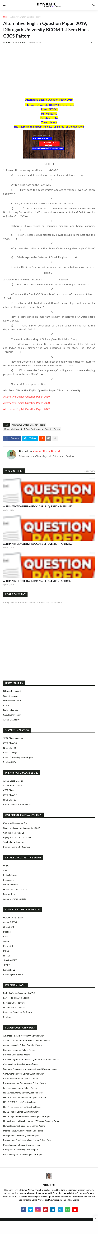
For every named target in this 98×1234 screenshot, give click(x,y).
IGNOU (6, 705)
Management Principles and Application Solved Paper (27, 1140)
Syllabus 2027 (9, 762)
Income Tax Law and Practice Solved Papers (23, 1130)
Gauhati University (11, 696)
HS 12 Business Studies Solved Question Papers (25, 1097)
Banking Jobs (9, 894)
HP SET (6, 955)
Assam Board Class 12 (13, 785)
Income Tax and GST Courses (16, 847)
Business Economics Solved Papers (19, 1050)
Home (5, 17)
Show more (89, 471)
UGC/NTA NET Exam (13, 917)
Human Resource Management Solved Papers (24, 1126)
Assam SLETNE (10, 922)
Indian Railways (10, 875)
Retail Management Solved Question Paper (22, 1154)
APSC (6, 870)
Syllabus (7, 1017)
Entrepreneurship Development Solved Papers (24, 1083)
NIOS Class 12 (10, 799)
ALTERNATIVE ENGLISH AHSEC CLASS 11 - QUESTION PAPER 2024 (37, 581)
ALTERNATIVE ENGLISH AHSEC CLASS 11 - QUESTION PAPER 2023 (37, 543)
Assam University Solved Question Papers (22, 1045)
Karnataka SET (10, 969)
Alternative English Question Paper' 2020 (26, 402)
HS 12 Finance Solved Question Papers (21, 1111)
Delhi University (10, 710)
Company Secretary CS (13, 832)
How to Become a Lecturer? (16, 889)
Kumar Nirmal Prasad (46, 451)
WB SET (7, 941)
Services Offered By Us (14, 1003)
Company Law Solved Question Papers (20, 1064)
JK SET (6, 965)
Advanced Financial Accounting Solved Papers (24, 1035)
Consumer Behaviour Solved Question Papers (24, 1073)
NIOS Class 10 (10, 748)
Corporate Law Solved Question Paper (20, 1078)
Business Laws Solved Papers (16, 1054)
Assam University (11, 719)
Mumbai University (12, 700)
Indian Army (8, 880)
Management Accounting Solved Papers (21, 1135)
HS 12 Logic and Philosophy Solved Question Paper (26, 1116)
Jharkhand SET (10, 960)
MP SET (7, 951)
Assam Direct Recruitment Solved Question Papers (26, 1040)
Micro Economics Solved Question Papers (22, 1145)
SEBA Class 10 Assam (13, 738)
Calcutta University (12, 715)
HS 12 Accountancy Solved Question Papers (23, 1092)
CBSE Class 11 (10, 790)
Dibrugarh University (13, 691)
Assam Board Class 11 (13, 781)
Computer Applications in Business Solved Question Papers (30, 1069)
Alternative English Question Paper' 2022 (26, 409)
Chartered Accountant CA (15, 823)
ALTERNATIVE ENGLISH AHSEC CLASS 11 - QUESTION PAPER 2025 (37, 506)
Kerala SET (8, 946)
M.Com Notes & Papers (14, 1007)
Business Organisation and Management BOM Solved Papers (31, 1059)
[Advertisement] (49, 70)
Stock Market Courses (13, 842)
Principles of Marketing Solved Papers (20, 1149)
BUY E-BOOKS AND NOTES (16, 998)
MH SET (7, 932)
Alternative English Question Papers (25, 17)
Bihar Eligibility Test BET (14, 974)
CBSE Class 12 (10, 795)
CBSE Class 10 (10, 743)
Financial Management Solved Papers (20, 1088)
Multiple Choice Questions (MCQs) (19, 993)
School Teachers (10, 884)
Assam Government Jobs (14, 899)
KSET (5, 936)
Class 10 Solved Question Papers (18, 757)
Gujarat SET (8, 927)
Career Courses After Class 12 (17, 804)
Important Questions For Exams (17, 1012)
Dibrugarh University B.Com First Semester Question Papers (32, 429)
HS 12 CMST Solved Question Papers (20, 1102)
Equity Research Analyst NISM (17, 837)
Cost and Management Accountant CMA (21, 828)
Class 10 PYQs (10, 752)
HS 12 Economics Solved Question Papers (22, 1107)
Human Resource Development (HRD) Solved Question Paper (31, 1121)
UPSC (6, 865)
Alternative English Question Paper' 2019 (26, 396)
